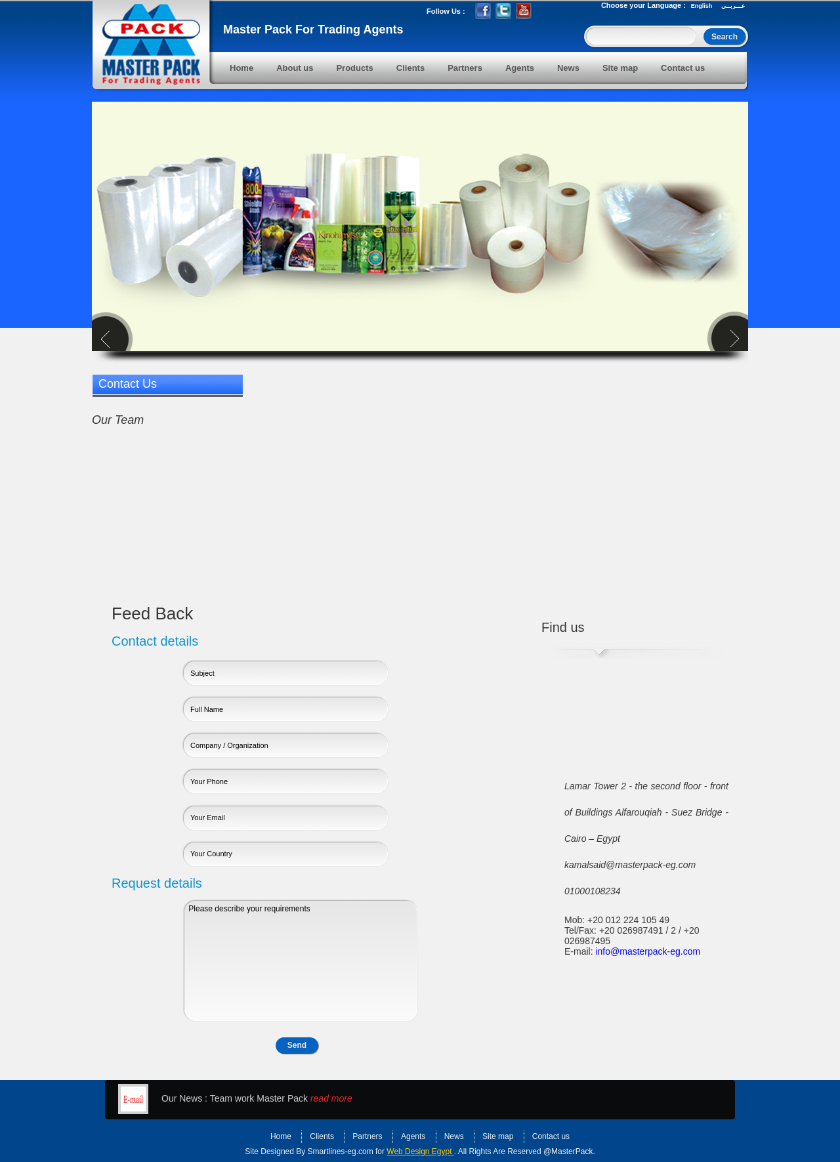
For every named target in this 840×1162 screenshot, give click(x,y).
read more (331, 1098)
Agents (519, 68)
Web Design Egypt (420, 1151)
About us (294, 68)
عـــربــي (733, 6)
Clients (410, 68)
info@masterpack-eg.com (647, 951)
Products (354, 68)
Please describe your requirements (300, 961)
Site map (620, 68)
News (568, 68)
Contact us (683, 68)
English (702, 6)
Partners (465, 68)
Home (241, 68)
